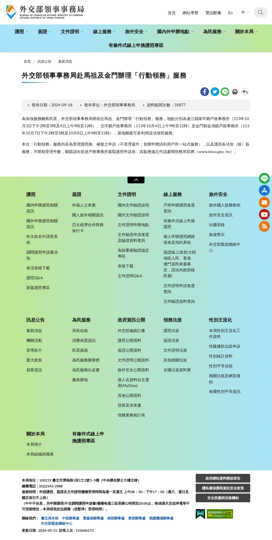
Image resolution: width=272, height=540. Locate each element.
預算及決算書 (129, 405)
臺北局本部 (49, 518)
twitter (215, 91)
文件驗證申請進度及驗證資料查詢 (133, 237)
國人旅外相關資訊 (88, 214)
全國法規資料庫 (177, 369)
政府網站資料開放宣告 (223, 478)
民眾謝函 (80, 350)
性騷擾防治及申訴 (224, 346)
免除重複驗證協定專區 (133, 253)
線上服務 (102, 31)
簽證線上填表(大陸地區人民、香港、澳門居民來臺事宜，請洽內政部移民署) (179, 264)
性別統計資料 (221, 356)
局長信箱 (80, 330)
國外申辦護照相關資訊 (42, 223)
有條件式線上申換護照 (179, 223)
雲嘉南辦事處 (93, 518)
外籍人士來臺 (84, 205)
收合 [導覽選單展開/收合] (136, 180)
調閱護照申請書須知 (42, 255)
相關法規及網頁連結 (224, 378)
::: (2, 4)
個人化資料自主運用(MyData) (133, 382)
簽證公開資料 (129, 350)
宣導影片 (34, 350)
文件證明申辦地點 (133, 224)
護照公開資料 (129, 340)
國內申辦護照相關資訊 (42, 208)
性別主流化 (220, 320)
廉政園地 (80, 379)
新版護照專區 (38, 287)
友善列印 (235, 91)
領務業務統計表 (131, 415)
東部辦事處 (137, 518)
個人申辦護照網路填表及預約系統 (179, 239)
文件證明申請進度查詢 (179, 288)
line (225, 91)
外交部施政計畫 (131, 330)
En (230, 12)
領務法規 (172, 320)
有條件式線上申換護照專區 (136, 45)
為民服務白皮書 (86, 369)
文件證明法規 (175, 350)
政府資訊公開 (131, 320)
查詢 (261, 12)
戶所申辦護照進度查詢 (179, 208)
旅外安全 (134, 31)
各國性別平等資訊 (224, 391)
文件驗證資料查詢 (179, 301)
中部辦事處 (70, 518)
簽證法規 (171, 340)
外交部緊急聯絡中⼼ (56, 523)
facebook (204, 91)
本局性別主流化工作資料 (224, 333)
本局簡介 (34, 444)
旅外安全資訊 (221, 214)
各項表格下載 (38, 267)
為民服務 (212, 31)
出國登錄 (217, 224)
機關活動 (34, 340)
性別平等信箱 (221, 365)
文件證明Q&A (130, 275)
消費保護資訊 (84, 340)
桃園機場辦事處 (161, 518)
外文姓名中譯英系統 (42, 239)
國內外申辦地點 (173, 31)
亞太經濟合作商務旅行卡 (88, 227)
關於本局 (244, 31)
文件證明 (70, 31)
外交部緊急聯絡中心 (224, 247)
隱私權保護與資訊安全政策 (223, 488)
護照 (19, 31)
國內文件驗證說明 (133, 205)
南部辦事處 (116, 518)
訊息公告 (44, 61)
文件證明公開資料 (133, 360)
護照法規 (171, 330)
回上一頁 (245, 91)
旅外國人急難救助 (224, 205)
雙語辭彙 (213, 12)
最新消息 (65, 61)
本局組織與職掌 (40, 454)
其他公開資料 (129, 395)
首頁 (172, 12)
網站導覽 (190, 12)
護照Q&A (34, 277)
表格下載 (125, 265)
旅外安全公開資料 (133, 369)
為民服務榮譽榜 (86, 360)
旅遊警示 (217, 234)
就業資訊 (34, 369)
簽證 (42, 31)
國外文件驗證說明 (133, 214)
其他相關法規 (175, 360)
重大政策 (34, 360)
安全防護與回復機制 (223, 498)
